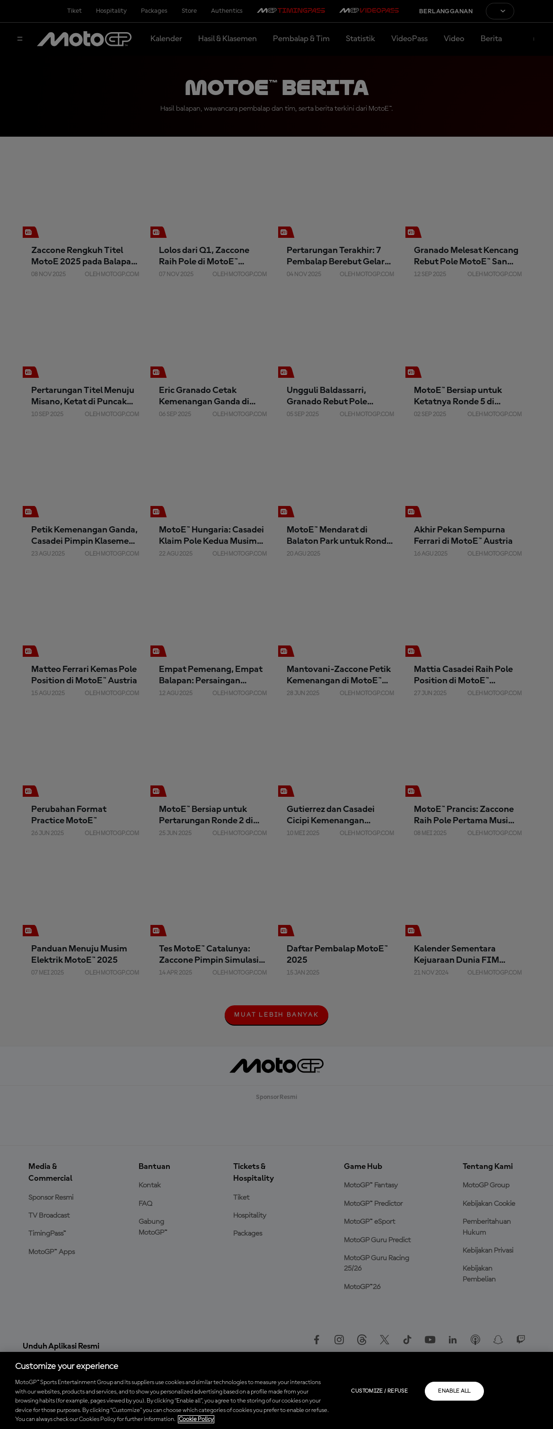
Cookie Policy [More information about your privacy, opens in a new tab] (196, 1419)
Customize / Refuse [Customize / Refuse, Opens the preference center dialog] (379, 1391)
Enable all (454, 1391)
